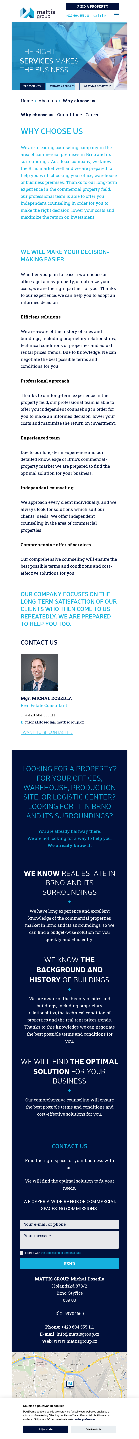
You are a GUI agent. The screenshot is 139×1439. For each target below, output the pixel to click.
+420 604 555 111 (77, 1327)
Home (27, 101)
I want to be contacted (47, 732)
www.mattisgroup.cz (75, 1341)
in (105, 15)
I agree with (50, 1253)
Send (69, 1263)
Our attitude (69, 115)
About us (47, 101)
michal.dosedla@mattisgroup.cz (54, 722)
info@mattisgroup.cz (77, 1334)
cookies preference (83, 1419)
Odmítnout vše (93, 1429)
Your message (69, 1240)
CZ (95, 16)
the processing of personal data (61, 1252)
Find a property (92, 6)
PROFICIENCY (32, 86)
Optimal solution (97, 86)
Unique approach (62, 86)
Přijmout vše (45, 1429)
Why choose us (37, 115)
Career (92, 115)
